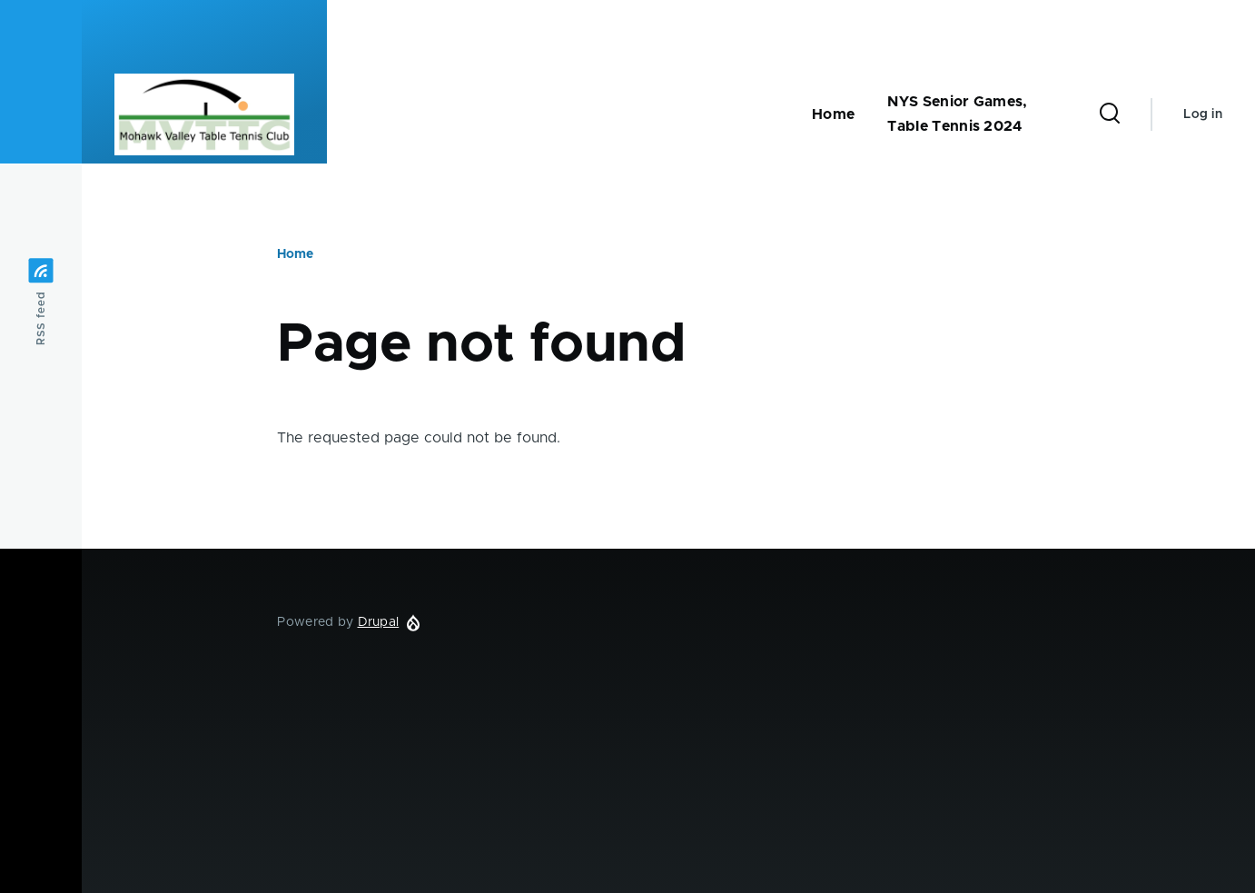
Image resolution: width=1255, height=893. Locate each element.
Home (295, 254)
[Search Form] (1109, 114)
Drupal (379, 622)
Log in (1202, 114)
